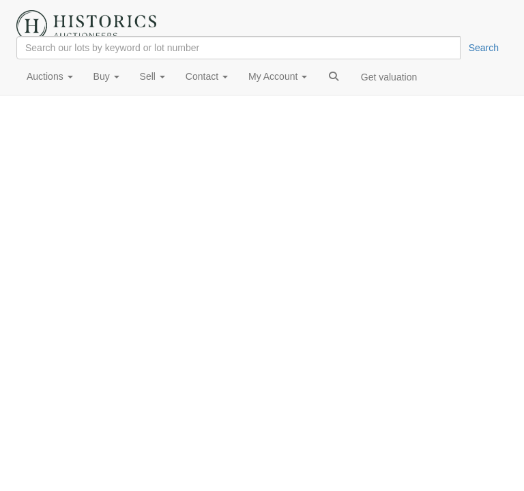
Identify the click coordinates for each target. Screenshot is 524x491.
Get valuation (389, 77)
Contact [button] (207, 76)
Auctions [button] (50, 76)
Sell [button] (152, 76)
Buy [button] (106, 76)
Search (484, 47)
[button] (333, 76)
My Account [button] (277, 76)
